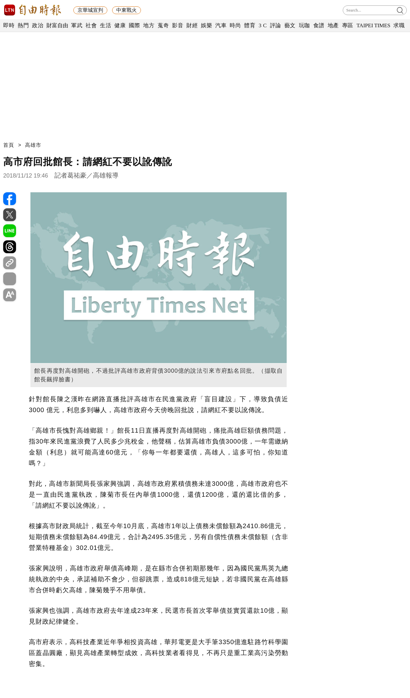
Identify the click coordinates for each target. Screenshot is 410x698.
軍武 (76, 25)
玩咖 (304, 25)
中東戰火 (126, 10)
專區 (347, 25)
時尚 (235, 25)
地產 (333, 25)
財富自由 (57, 25)
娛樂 (206, 25)
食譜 (318, 25)
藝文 (290, 25)
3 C (262, 25)
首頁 (8, 145)
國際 (134, 25)
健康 (120, 25)
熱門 (23, 25)
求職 (399, 25)
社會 (91, 25)
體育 (249, 25)
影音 (177, 25)
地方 (148, 25)
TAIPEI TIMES (373, 25)
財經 (192, 25)
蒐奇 (163, 25)
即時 (8, 25)
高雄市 (33, 145)
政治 (37, 25)
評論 (275, 25)
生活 (105, 25)
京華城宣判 (90, 10)
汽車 (220, 25)
